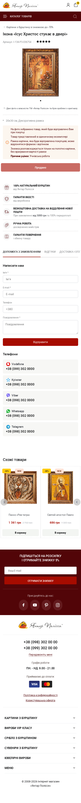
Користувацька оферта (40, 700)
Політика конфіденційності (40, 695)
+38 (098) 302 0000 (20, 384)
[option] (22, 253)
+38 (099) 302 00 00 (40, 647)
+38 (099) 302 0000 (20, 368)
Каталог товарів (17, 16)
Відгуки (50, 251)
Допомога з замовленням (22, 251)
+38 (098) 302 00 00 (40, 641)
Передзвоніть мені (40, 654)
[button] (40, 101)
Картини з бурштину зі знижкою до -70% (29, 27)
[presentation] (4, 502)
